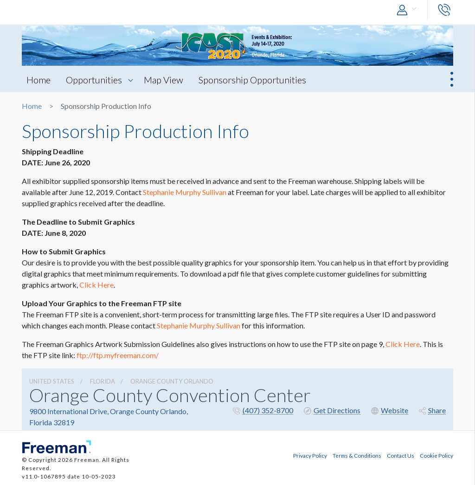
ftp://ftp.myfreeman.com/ (118, 355)
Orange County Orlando (171, 381)
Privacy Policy (310, 455)
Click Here (96, 284)
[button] (409, 10)
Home (38, 79)
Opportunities (94, 79)
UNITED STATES (51, 381)
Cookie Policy (436, 455)
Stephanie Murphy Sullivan (184, 192)
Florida (102, 381)
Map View (163, 79)
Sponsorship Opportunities (252, 79)
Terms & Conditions (357, 455)
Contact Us (400, 455)
